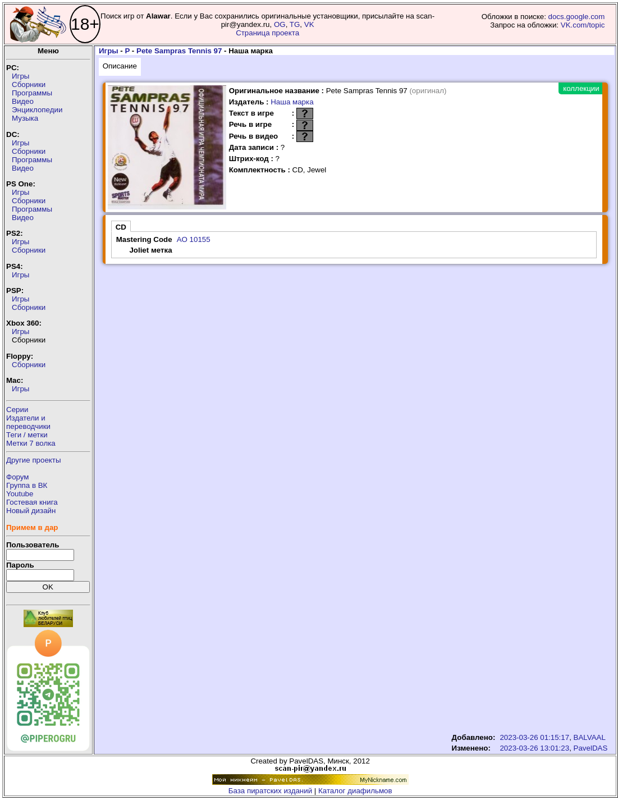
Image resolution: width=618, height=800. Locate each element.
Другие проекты (33, 460)
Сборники (28, 84)
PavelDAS (591, 748)
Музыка (25, 118)
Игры (20, 76)
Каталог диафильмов (355, 791)
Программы (32, 93)
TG (295, 24)
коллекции (581, 88)
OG (280, 24)
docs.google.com (576, 16)
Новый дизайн (31, 510)
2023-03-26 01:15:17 (534, 737)
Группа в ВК (26, 485)
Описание (120, 66)
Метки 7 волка (31, 443)
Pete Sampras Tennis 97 (179, 51)
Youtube (19, 494)
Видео (23, 101)
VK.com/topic (583, 25)
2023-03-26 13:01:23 (534, 748)
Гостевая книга (32, 502)
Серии (17, 409)
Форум (17, 477)
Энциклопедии (37, 110)
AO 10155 (193, 239)
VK (309, 24)
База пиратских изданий (270, 791)
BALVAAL (590, 737)
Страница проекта (267, 33)
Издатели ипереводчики (28, 422)
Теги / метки (27, 435)
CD (121, 227)
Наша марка (292, 102)
